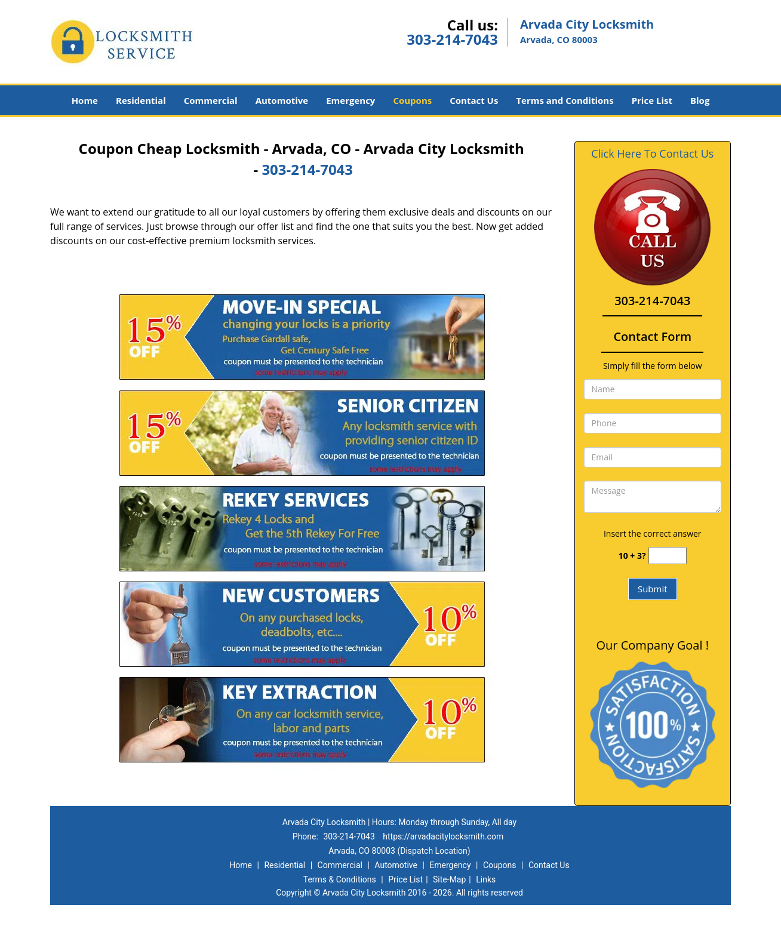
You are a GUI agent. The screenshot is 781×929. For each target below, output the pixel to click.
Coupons (412, 100)
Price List (652, 100)
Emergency (350, 100)
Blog (699, 100)
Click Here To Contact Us (652, 153)
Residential (141, 100)
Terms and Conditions (564, 100)
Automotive (282, 100)
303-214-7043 (452, 39)
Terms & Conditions (339, 879)
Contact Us (474, 100)
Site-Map (449, 879)
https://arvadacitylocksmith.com (443, 836)
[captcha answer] (667, 555)
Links (486, 879)
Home (85, 100)
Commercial (211, 100)
